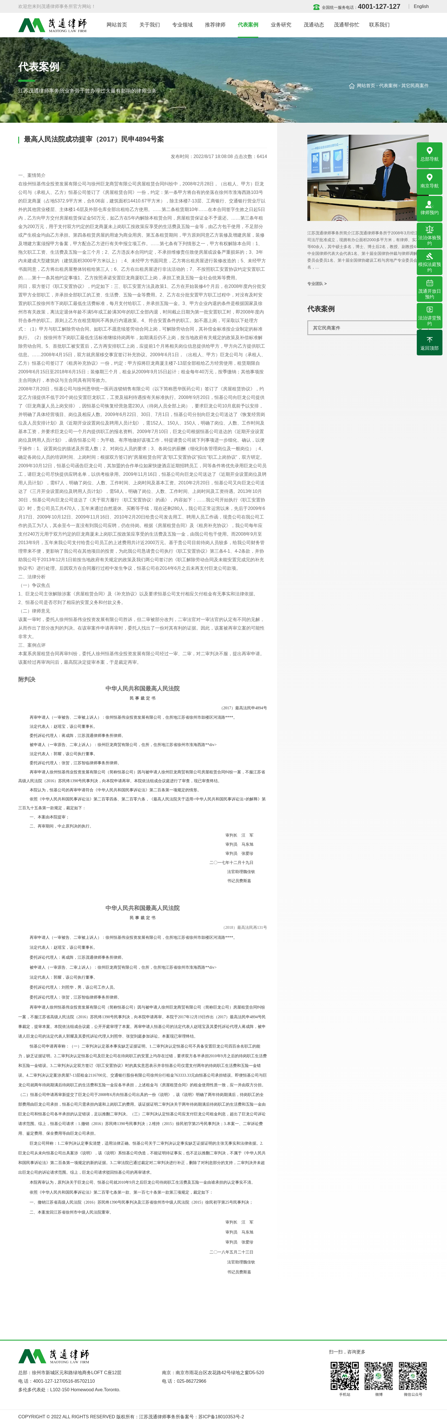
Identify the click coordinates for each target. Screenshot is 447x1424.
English (421, 6)
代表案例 (388, 85)
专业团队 (315, 283)
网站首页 (366, 85)
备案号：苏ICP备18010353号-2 (212, 1416)
